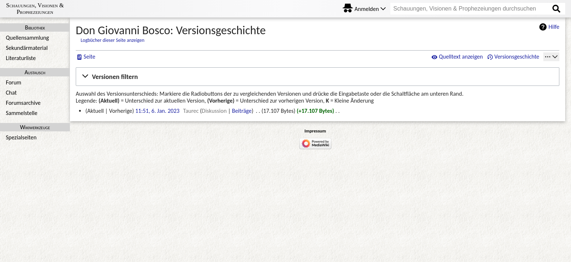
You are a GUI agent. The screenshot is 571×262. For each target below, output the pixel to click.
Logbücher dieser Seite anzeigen (112, 40)
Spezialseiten (21, 137)
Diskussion (214, 110)
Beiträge (242, 110)
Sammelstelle (22, 113)
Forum (13, 82)
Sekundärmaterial (27, 47)
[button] (317, 76)
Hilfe (553, 26)
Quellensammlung (27, 37)
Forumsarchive (23, 102)
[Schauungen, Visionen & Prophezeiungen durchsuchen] (477, 9)
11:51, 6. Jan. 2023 (157, 110)
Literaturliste (21, 58)
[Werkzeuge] (551, 56)
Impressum (315, 131)
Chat (11, 92)
